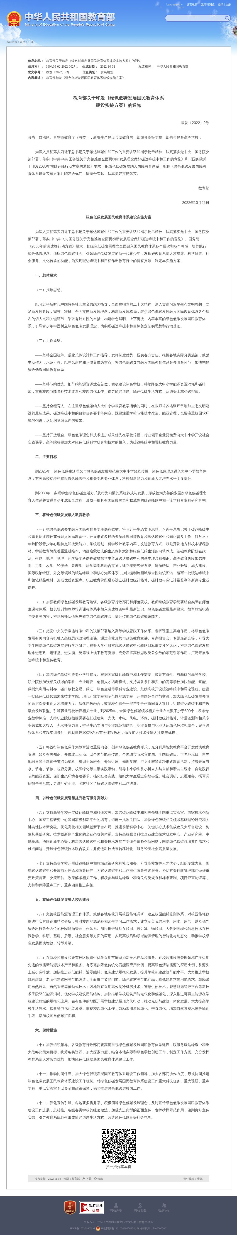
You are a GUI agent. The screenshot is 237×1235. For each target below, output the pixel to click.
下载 (88, 1178)
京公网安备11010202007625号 (118, 1228)
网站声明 (116, 1210)
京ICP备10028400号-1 (82, 1228)
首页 (22, 42)
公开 (31, 42)
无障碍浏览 (208, 4)
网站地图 (140, 1210)
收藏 (100, 1178)
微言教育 (192, 4)
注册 (228, 4)
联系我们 (164, 1210)
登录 (220, 4)
